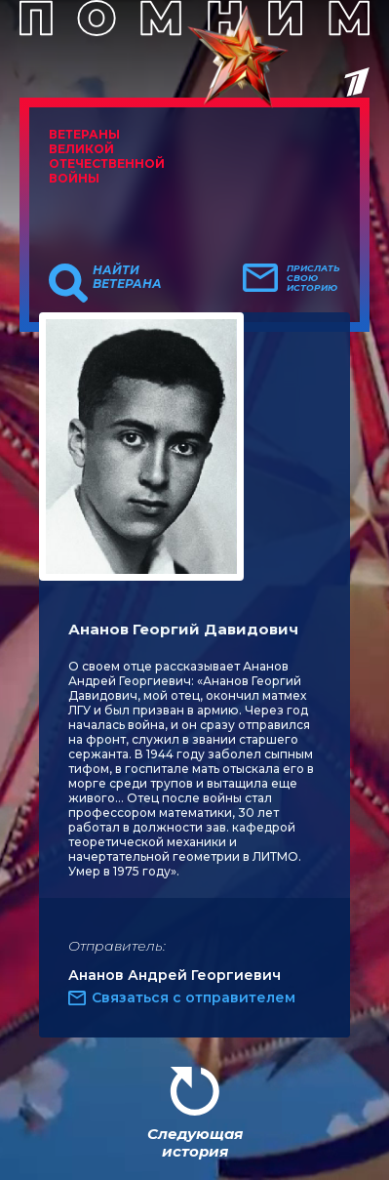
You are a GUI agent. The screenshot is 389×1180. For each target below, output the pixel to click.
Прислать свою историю (313, 278)
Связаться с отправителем (193, 997)
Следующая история (195, 1142)
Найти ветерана (127, 277)
